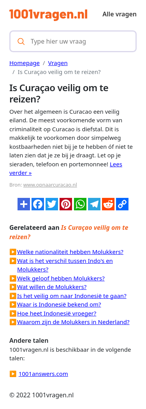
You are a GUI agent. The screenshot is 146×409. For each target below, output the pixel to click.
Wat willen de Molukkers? (51, 287)
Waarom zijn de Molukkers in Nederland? (73, 322)
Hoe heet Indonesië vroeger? (56, 313)
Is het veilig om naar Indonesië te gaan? (72, 296)
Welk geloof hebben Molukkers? (61, 278)
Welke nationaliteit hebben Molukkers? (70, 252)
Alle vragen (119, 14)
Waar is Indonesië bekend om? (59, 304)
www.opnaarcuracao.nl (50, 184)
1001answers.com (43, 373)
